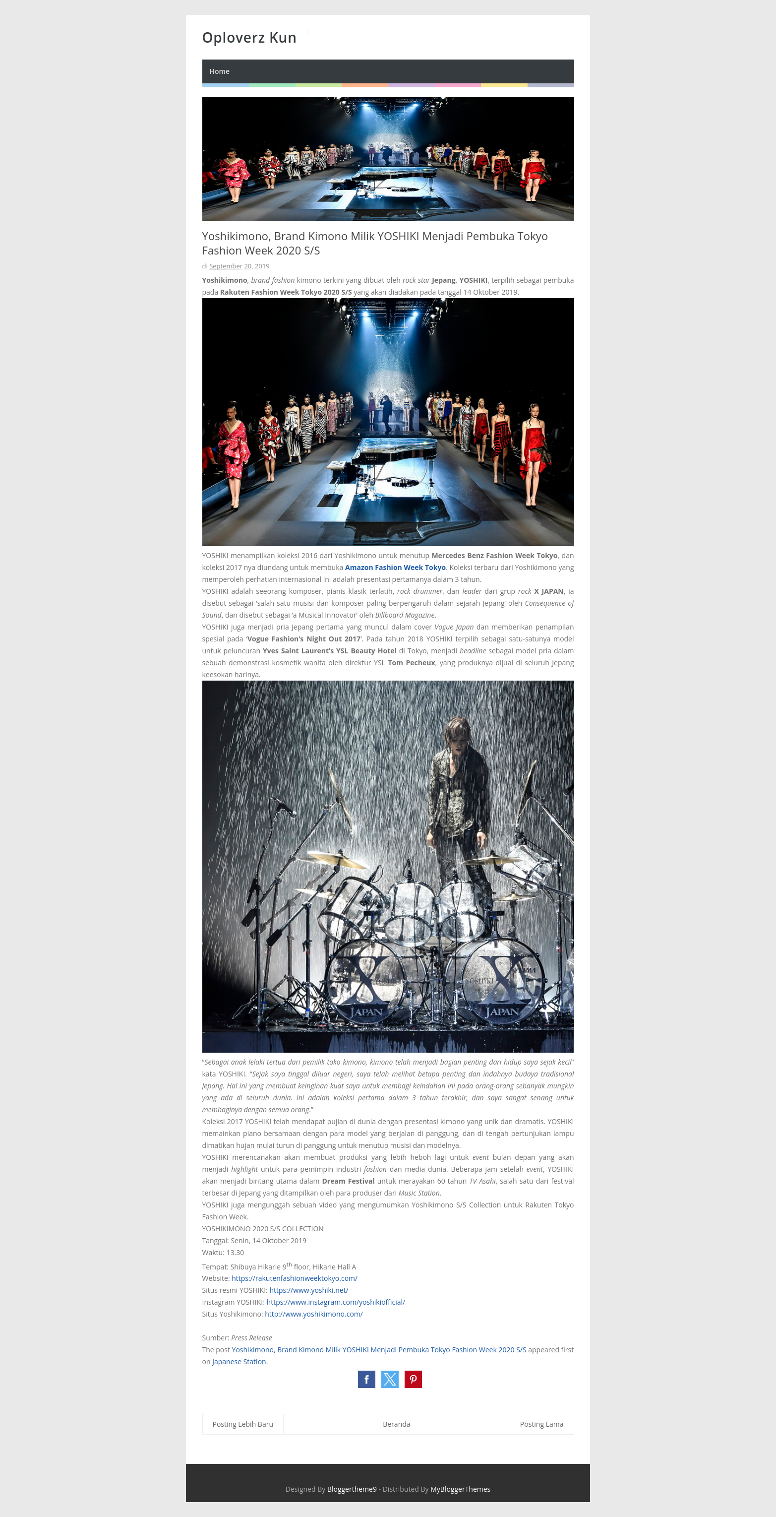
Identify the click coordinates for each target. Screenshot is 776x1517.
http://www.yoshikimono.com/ (314, 1314)
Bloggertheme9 (352, 1489)
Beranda (396, 1424)
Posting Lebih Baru (243, 1424)
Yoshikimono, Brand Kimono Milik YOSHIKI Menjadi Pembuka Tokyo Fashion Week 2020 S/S (379, 1349)
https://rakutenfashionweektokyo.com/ (295, 1278)
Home (220, 71)
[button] (366, 1379)
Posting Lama (542, 1424)
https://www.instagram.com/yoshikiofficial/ (336, 1302)
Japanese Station (239, 1361)
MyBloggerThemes (460, 1489)
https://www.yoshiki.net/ (308, 1290)
